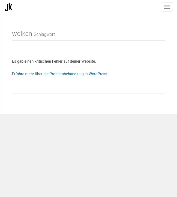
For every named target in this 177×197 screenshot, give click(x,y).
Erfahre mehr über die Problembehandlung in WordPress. (60, 74)
